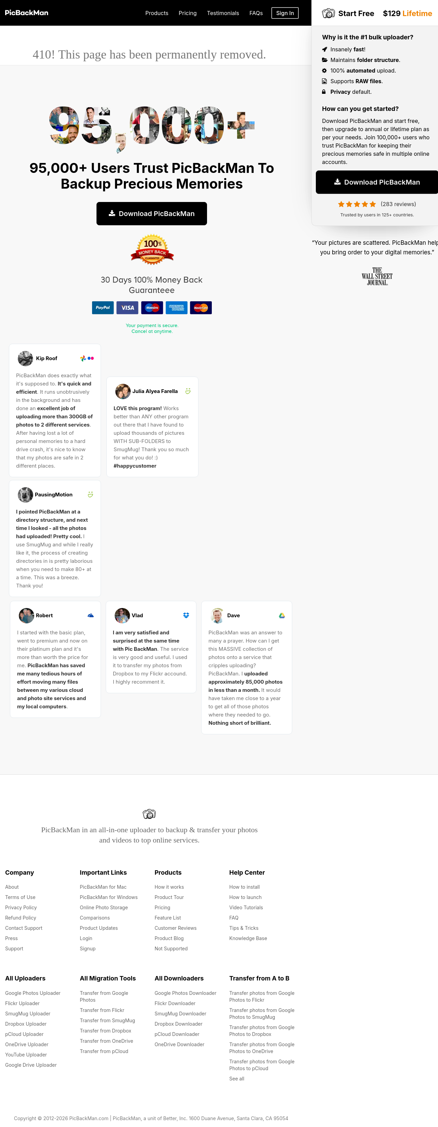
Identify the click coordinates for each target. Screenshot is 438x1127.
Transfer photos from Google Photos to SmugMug (262, 1013)
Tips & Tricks (243, 928)
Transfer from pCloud (104, 1051)
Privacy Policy (21, 907)
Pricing (162, 907)
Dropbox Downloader (179, 1024)
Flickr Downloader (175, 1003)
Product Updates (99, 928)
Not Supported (171, 948)
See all (236, 1078)
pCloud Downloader (177, 1034)
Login (86, 938)
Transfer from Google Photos (104, 996)
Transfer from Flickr (102, 1010)
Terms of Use (20, 897)
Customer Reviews (176, 928)
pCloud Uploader (24, 1034)
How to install (244, 887)
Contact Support (23, 928)
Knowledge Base (248, 938)
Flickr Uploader (22, 1003)
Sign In (285, 13)
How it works (169, 887)
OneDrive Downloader (180, 1044)
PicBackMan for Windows (109, 897)
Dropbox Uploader (26, 1024)
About (11, 887)
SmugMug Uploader (27, 1013)
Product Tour (169, 897)
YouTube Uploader (26, 1055)
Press (11, 938)
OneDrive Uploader (27, 1044)
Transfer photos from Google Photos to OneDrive (262, 1047)
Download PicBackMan (152, 214)
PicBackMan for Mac (103, 887)
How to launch (245, 897)
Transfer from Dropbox (105, 1031)
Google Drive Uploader (31, 1065)
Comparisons (95, 918)
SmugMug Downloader (180, 1013)
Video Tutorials (246, 907)
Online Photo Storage (104, 907)
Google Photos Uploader (33, 993)
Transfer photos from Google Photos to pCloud (262, 1065)
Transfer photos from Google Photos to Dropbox (262, 1030)
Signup (87, 948)
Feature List (168, 918)
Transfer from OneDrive (106, 1041)
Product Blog (169, 938)
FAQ (234, 918)
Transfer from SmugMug (107, 1020)
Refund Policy (20, 918)
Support (14, 948)
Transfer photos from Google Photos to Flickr (262, 996)
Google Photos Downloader (186, 993)
